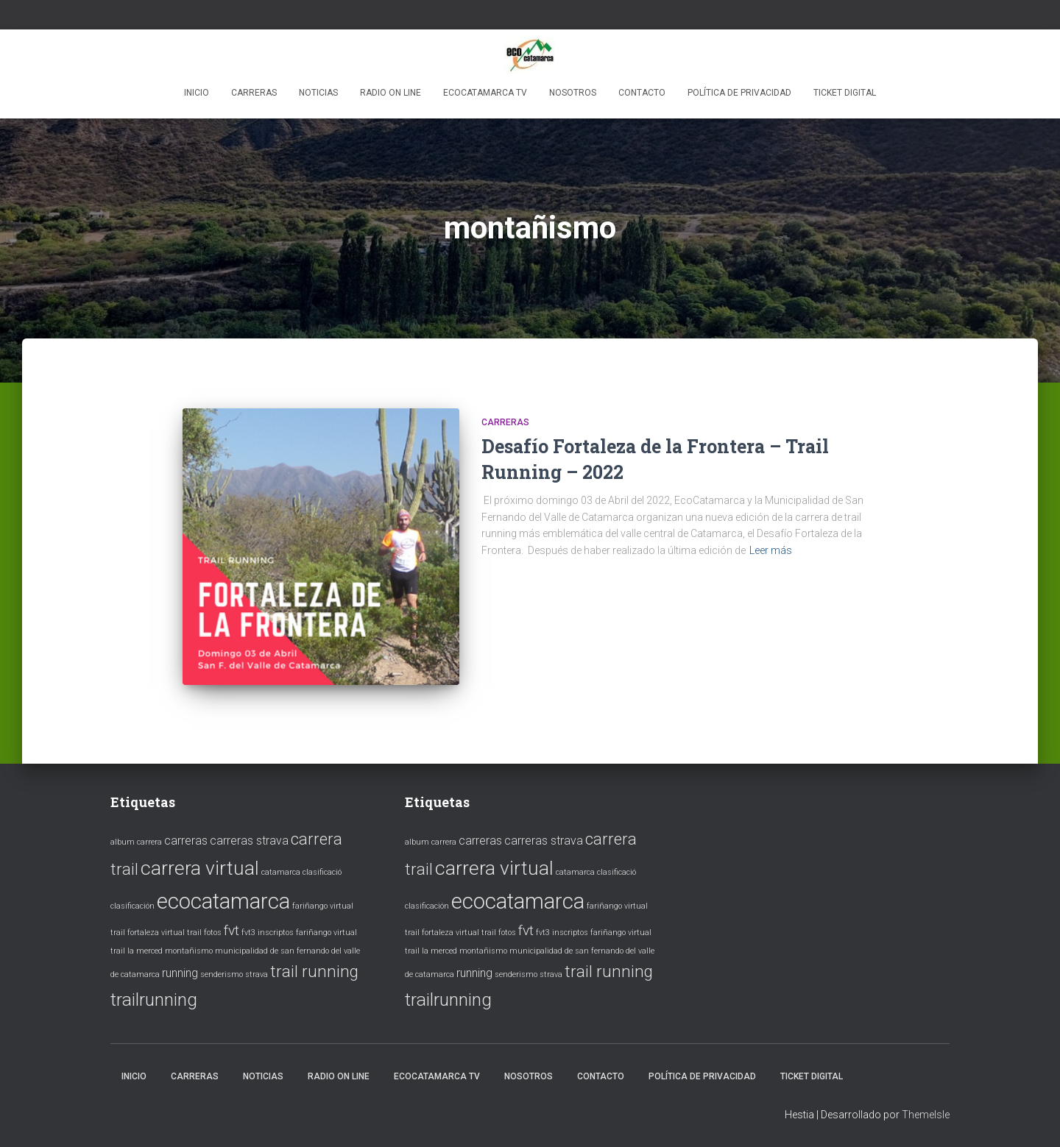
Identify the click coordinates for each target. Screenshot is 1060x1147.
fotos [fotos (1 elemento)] (213, 932)
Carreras (254, 93)
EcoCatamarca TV (485, 93)
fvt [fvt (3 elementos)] (231, 930)
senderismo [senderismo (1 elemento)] (221, 974)
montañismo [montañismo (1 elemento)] (189, 951)
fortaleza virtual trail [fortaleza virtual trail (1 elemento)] (164, 932)
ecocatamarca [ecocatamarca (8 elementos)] (223, 901)
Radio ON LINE (390, 93)
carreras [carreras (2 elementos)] (186, 841)
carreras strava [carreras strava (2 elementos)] (249, 841)
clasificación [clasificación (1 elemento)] (132, 906)
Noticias (318, 93)
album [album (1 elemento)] (122, 842)
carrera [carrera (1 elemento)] (149, 842)
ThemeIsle (926, 1115)
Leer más (770, 550)
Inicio (196, 93)
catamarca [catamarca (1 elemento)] (280, 872)
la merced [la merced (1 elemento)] (145, 951)
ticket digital (844, 93)
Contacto (641, 93)
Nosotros (572, 93)
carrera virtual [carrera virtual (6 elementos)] (200, 867)
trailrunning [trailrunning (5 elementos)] (153, 999)
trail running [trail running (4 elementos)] (314, 971)
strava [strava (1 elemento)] (256, 974)
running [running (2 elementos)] (180, 973)
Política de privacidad (739, 93)
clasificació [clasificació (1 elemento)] (322, 872)
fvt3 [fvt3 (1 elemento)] (248, 932)
